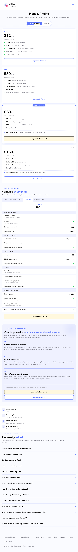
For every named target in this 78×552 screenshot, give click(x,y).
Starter (13, 199)
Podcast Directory (10, 537)
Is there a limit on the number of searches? (17, 483)
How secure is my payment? (12, 454)
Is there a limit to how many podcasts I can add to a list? (22, 524)
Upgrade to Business (39, 139)
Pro (20, 199)
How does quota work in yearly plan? (15, 495)
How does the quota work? (12, 477)
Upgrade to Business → (39, 316)
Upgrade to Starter (39, 61)
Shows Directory (25, 537)
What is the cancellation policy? (13, 506)
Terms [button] (71, 537)
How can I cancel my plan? (12, 466)
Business (28, 199)
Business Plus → (39, 397)
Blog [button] (55, 537)
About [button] (49, 537)
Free (5, 199)
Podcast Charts (39, 537)
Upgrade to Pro (39, 99)
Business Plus (39, 199)
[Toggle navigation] (72, 5)
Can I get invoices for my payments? (15, 500)
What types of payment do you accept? (16, 449)
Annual (35, 24)
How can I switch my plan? (12, 472)
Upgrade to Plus (39, 179)
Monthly (46, 23)
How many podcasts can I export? (14, 518)
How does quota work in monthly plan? (16, 489)
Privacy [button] (62, 537)
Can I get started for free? (11, 460)
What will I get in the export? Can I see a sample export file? (24, 512)
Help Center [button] (8, 541)
